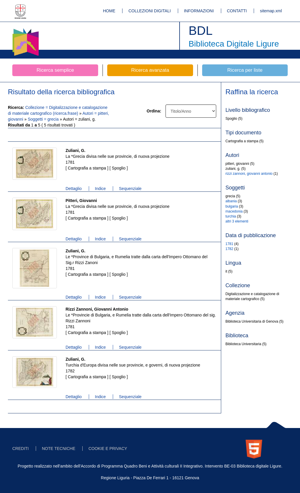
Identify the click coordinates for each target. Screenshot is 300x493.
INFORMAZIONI (199, 10)
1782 (229, 249)
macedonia (234, 211)
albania (231, 201)
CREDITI (20, 448)
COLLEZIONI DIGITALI (149, 10)
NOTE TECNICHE (58, 448)
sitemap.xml (271, 10)
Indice (100, 188)
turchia (231, 216)
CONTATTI (237, 10)
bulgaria (232, 206)
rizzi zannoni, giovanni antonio (249, 174)
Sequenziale (130, 188)
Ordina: (154, 111)
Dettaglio (74, 188)
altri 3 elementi (237, 221)
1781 (229, 244)
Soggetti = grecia (44, 119)
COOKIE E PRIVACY (107, 448)
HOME (109, 10)
